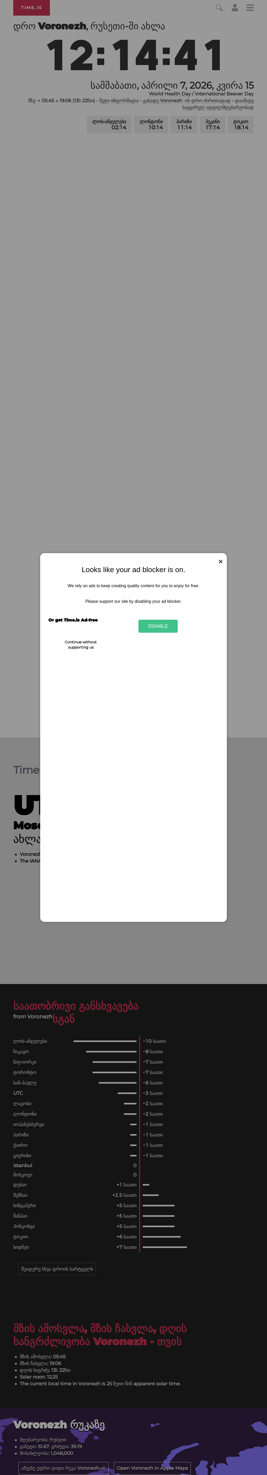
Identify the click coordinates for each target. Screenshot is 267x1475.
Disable (158, 626)
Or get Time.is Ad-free (72, 620)
